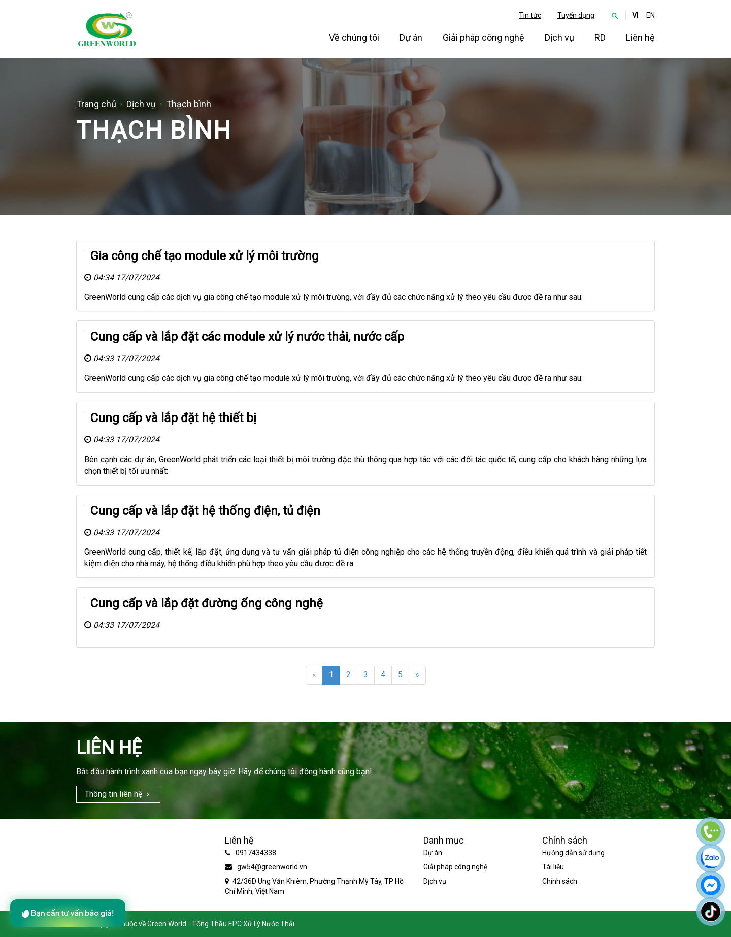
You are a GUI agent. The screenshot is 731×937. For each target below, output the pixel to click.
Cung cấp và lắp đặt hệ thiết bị (173, 418)
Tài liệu (553, 867)
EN (650, 15)
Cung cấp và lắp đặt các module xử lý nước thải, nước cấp (247, 337)
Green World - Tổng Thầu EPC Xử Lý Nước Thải (220, 924)
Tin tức (530, 15)
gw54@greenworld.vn (272, 867)
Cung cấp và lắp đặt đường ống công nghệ (206, 603)
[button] (615, 15)
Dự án (411, 37)
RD (600, 37)
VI (635, 15)
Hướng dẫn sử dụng (573, 853)
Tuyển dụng (575, 15)
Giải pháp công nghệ (483, 37)
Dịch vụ (559, 37)
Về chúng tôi (354, 37)
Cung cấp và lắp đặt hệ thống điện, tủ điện (205, 511)
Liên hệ (640, 37)
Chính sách (559, 881)
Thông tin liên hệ (113, 794)
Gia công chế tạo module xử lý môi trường (204, 256)
